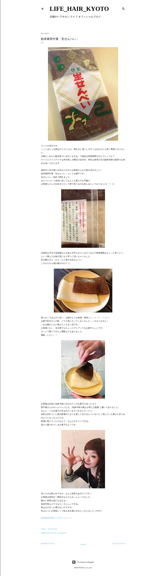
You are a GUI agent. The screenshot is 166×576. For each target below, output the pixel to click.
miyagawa (61, 533)
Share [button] (43, 529)
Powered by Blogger (83, 562)
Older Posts (118, 543)
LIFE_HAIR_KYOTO (79, 8)
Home (83, 544)
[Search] (123, 8)
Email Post (52, 529)
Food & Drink (50, 533)
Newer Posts (47, 543)
